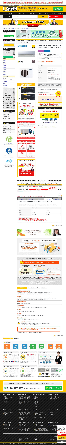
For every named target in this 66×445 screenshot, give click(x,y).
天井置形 (14, 438)
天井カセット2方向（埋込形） (25, 397)
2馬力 (59, 396)
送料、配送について (7, 130)
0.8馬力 (51, 438)
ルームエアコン (18, 28)
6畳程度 (35, 429)
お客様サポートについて (8, 132)
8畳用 (4, 62)
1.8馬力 (55, 396)
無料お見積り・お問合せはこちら (58, 9)
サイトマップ (5, 443)
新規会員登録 (33, 10)
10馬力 (54, 399)
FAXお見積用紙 (6, 114)
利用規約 (34, 443)
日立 (4, 83)
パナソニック (5, 87)
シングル (49, 126)
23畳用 (4, 72)
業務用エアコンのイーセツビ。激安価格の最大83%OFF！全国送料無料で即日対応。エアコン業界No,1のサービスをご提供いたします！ (10, 8)
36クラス (54, 126)
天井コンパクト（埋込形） (24, 399)
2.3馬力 (51, 397)
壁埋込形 (6, 427)
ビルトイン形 (25, 402)
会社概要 (53, 13)
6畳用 (4, 60)
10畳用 (4, 64)
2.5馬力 (55, 397)
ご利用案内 (11, 13)
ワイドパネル (36, 415)
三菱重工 (5, 85)
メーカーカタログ (6, 118)
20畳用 (4, 71)
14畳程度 (41, 430)
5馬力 (54, 398)
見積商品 (60, 13)
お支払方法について (7, 128)
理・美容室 (36, 399)
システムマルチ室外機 (23, 430)
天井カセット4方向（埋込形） (25, 396)
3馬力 (59, 397)
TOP (5, 13)
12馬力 (58, 399)
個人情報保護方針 (40, 443)
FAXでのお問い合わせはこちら (51, 122)
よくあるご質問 (6, 116)
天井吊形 (21, 401)
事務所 (35, 396)
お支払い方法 (18, 13)
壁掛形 (27, 28)
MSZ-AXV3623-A (33, 28)
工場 (35, 403)
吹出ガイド (36, 417)
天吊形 (5, 438)
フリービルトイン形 (13, 427)
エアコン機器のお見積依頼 (8, 112)
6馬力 (57, 398)
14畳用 (4, 67)
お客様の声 (40, 13)
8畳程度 (40, 429)
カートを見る (22, 10)
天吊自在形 (21, 403)
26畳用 (4, 74)
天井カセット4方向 (53, 429)
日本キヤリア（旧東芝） (8, 79)
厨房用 (20, 402)
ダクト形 (21, 418)
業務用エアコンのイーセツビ (8, 28)
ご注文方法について (7, 126)
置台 (41, 417)
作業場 (35, 404)
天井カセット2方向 (7, 425)
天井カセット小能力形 (12, 428)
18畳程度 (46, 430)
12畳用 (4, 65)
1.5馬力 (51, 396)
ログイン (27, 10)
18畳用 (4, 69)
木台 (44, 417)
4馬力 (51, 398)
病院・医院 (36, 402)
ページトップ (62, 441)
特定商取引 (47, 13)
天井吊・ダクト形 (37, 438)
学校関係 (36, 401)
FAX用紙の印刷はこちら (46, 363)
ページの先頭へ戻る (58, 225)
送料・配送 (25, 13)
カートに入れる (61, 434)
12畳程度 (36, 430)
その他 (35, 406)
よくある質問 (32, 13)
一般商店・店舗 (37, 397)
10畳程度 (45, 429)
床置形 (29, 401)
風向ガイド (43, 415)
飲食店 (35, 398)
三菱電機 (23, 28)
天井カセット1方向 (7, 424)
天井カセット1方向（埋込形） (25, 398)
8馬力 (51, 399)
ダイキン (5, 78)
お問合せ (45, 443)
